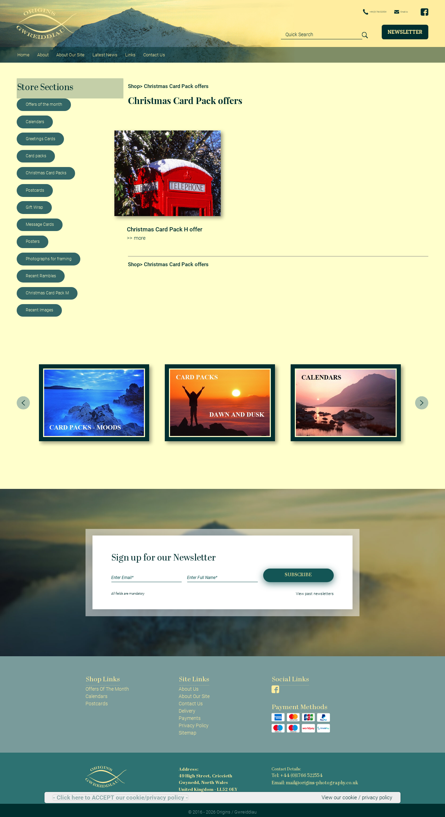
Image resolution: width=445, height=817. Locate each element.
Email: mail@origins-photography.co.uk (308, 778)
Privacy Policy (194, 721)
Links (125, 52)
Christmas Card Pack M (47, 289)
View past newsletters (317, 590)
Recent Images (39, 306)
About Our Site (68, 52)
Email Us (395, 11)
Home (23, 52)
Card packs (36, 152)
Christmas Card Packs (46, 169)
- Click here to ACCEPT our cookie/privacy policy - (120, 798)
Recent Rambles (41, 272)
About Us (189, 685)
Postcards (35, 186)
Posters (33, 238)
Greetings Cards (40, 135)
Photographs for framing (49, 255)
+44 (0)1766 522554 (352, 12)
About (41, 52)
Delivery (187, 707)
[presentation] (23, 398)
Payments (190, 714)
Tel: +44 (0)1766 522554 (293, 771)
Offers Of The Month (107, 685)
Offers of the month (44, 100)
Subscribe (298, 571)
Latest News (101, 52)
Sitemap (187, 729)
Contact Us (148, 52)
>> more (135, 234)
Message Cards (40, 220)
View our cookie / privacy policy (358, 797)
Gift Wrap (34, 203)
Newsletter (405, 31)
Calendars (35, 118)
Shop (134, 82)
